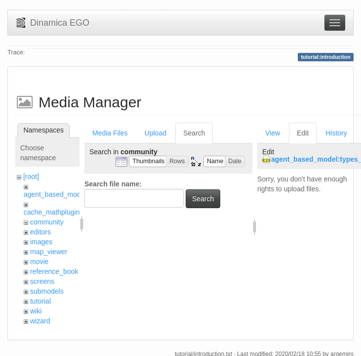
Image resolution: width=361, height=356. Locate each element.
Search (194, 133)
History (336, 133)
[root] (31, 176)
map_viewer (48, 252)
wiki (35, 311)
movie (39, 262)
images (41, 242)
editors (40, 232)
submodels (47, 291)
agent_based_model (55, 194)
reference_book (54, 271)
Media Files (110, 133)
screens (42, 281)
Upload (155, 133)
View (272, 133)
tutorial (40, 301)
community (47, 222)
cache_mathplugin (52, 212)
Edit (303, 133)
